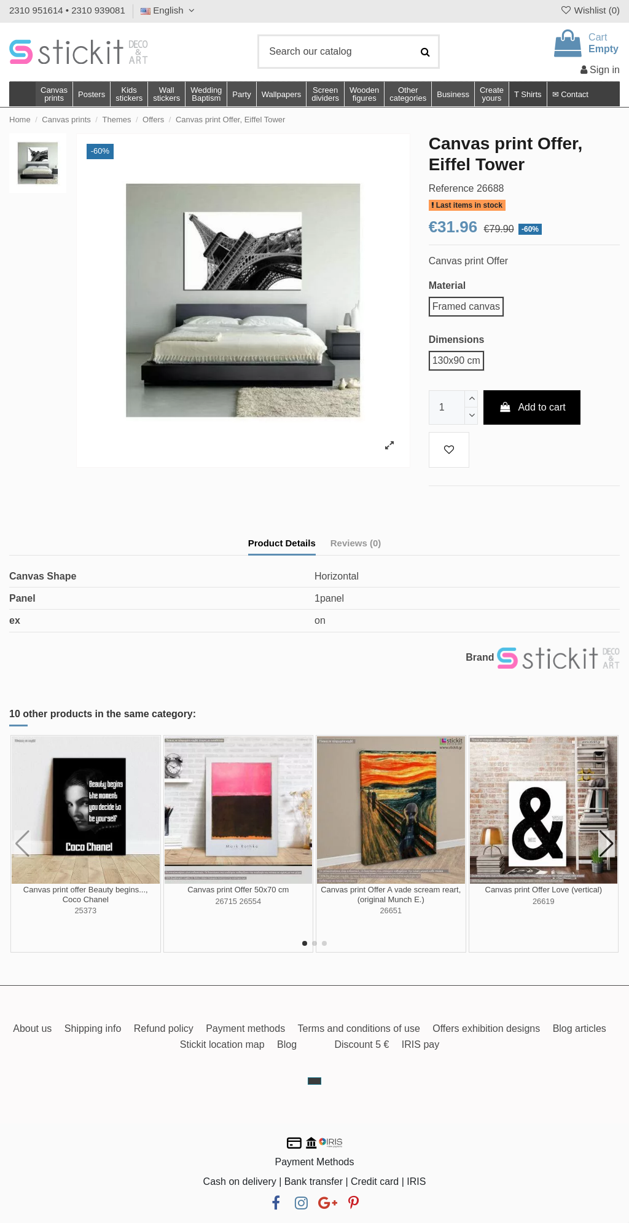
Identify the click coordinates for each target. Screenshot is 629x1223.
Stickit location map (222, 1044)
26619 (544, 901)
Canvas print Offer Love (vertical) (544, 889)
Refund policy (163, 1028)
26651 (391, 910)
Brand (480, 657)
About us (32, 1028)
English (169, 10)
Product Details (282, 543)
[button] (407, 94)
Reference (451, 188)
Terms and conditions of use (359, 1028)
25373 (85, 910)
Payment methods (245, 1028)
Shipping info (93, 1028)
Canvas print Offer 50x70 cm (238, 889)
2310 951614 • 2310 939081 (67, 10)
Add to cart (532, 407)
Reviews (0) (355, 543)
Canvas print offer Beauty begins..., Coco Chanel (85, 894)
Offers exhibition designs (486, 1028)
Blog (287, 1044)
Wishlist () (590, 10)
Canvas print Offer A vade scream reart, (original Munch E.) (391, 894)
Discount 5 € (361, 1044)
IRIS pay (420, 1044)
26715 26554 (238, 901)
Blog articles (579, 1028)
